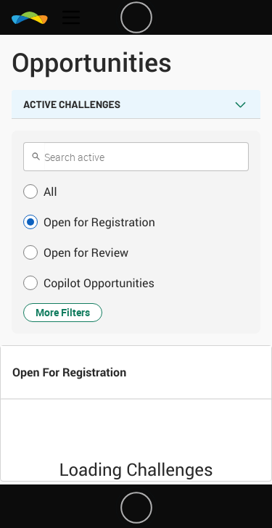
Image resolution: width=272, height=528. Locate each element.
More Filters (63, 312)
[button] (136, 191)
